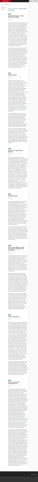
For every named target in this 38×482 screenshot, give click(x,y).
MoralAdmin (10, 20)
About (3, 9)
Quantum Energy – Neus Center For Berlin (16, 16)
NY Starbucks (20, 180)
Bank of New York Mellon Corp (19, 420)
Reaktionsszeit (13, 196)
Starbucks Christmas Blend (21, 108)
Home (3, 7)
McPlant (20, 204)
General (10, 73)
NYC (20, 38)
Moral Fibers (6, 1)
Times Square (18, 268)
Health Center (12, 75)
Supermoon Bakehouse (12, 333)
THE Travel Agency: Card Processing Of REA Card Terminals (16, 249)
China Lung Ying (13, 316)
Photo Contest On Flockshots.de (14, 382)
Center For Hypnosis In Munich (15, 151)
